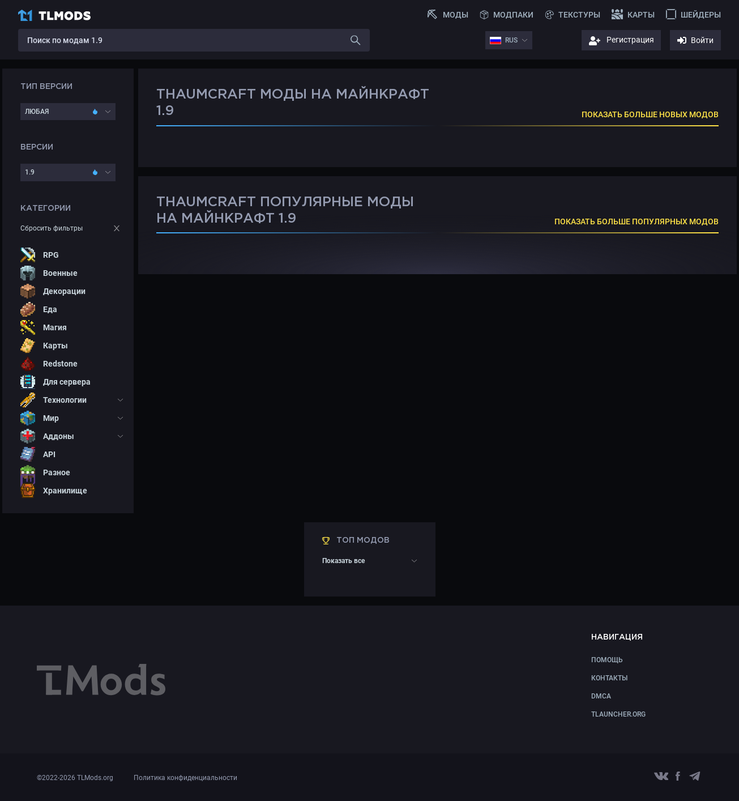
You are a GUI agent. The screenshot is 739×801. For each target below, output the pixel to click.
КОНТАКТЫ (609, 678)
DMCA (601, 696)
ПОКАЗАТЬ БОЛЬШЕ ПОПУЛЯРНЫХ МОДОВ (636, 221)
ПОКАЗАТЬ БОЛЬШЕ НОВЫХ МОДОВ (650, 114)
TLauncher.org (618, 714)
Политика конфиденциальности (185, 778)
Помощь (607, 660)
